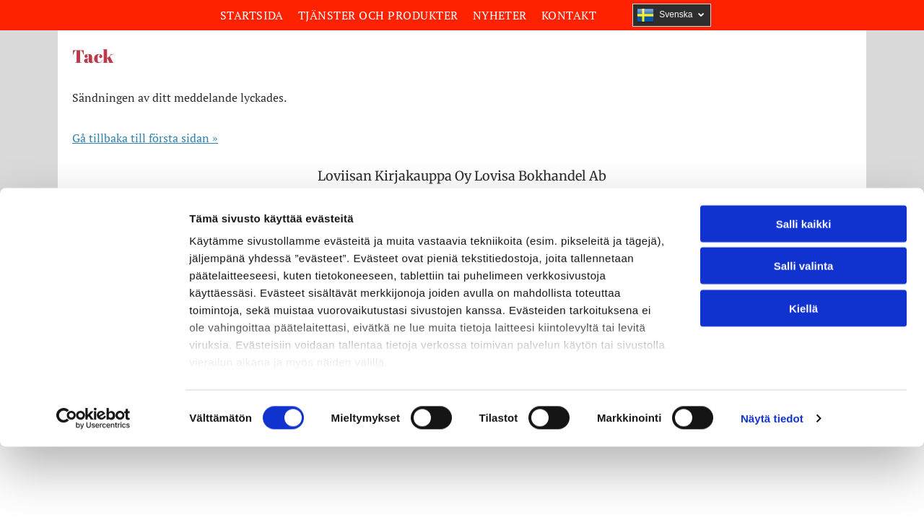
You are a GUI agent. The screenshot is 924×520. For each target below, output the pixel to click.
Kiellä (803, 189)
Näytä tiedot (772, 299)
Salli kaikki (804, 105)
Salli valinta (804, 147)
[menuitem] (252, 15)
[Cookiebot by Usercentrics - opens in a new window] (93, 300)
